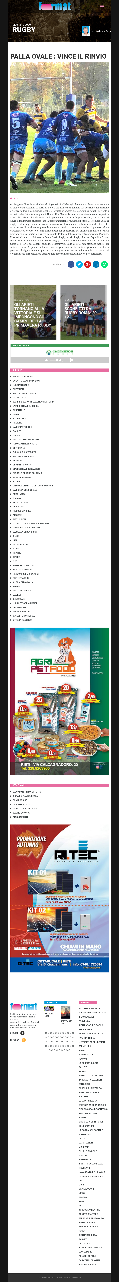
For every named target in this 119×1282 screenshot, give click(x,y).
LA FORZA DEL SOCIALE (23, 490)
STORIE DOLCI (18, 418)
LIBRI (14, 540)
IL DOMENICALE (19, 385)
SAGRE (15, 435)
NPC (13, 561)
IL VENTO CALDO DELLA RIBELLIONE (29, 523)
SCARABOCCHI (19, 544)
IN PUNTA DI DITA (20, 804)
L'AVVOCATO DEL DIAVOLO (25, 527)
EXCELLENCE (18, 397)
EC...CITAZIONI (19, 502)
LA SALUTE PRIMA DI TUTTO (25, 792)
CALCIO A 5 (17, 599)
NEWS (14, 548)
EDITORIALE (17, 448)
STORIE (15, 481)
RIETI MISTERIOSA (20, 590)
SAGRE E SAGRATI (20, 813)
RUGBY (15, 586)
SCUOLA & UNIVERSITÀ (23, 452)
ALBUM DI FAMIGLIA (21, 582)
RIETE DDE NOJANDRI (22, 456)
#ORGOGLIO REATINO (22, 565)
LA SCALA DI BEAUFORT (23, 532)
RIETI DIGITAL (18, 519)
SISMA (15, 414)
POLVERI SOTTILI (20, 611)
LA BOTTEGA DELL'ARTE (24, 808)
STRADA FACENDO (21, 620)
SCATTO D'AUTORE (21, 569)
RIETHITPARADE (19, 578)
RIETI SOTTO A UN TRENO (24, 439)
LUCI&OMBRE (18, 607)
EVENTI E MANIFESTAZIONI (25, 381)
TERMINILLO (17, 410)
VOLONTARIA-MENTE (22, 376)
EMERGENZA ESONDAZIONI (25, 469)
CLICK (14, 536)
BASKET (15, 595)
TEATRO (15, 553)
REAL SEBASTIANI (20, 477)
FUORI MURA (18, 494)
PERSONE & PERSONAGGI (24, 574)
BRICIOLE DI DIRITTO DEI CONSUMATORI (31, 486)
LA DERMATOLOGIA (21, 427)
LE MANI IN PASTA (20, 465)
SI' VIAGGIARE (18, 800)
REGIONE (16, 423)
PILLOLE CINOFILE (20, 511)
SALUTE (15, 431)
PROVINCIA (17, 389)
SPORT (15, 557)
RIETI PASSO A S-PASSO (23, 393)
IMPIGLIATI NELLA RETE (23, 444)
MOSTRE (16, 515)
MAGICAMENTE (19, 817)
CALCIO (15, 498)
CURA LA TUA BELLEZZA (24, 796)
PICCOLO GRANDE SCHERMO (26, 473)
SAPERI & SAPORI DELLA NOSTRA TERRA (32, 402)
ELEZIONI (16, 460)
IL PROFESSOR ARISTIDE (23, 603)
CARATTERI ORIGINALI (22, 616)
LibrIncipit (17, 507)
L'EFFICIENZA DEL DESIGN (24, 406)
